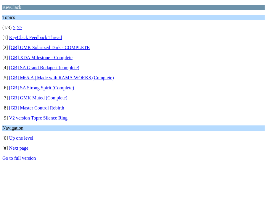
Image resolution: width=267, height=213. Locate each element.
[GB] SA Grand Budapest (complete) (44, 67)
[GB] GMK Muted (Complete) (38, 97)
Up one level (21, 138)
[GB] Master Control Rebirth (36, 107)
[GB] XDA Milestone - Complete (41, 57)
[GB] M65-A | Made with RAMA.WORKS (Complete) (61, 77)
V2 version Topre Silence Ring (38, 117)
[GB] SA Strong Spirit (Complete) (41, 87)
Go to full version (19, 158)
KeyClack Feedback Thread (35, 37)
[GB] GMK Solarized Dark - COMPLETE (49, 47)
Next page (18, 148)
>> (19, 27)
